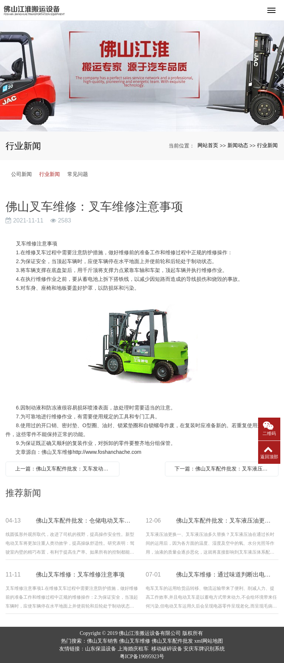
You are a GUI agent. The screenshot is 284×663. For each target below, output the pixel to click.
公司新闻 (21, 174)
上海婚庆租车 (133, 649)
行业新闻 (267, 145)
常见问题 (77, 174)
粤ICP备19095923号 (142, 656)
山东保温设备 (100, 649)
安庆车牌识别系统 (204, 649)
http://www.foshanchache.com (106, 452)
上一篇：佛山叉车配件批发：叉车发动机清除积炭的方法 (64, 469)
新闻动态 (237, 145)
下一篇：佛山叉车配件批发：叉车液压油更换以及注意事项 (224, 469)
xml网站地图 (208, 641)
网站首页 (207, 145)
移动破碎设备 (166, 649)
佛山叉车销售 (102, 641)
